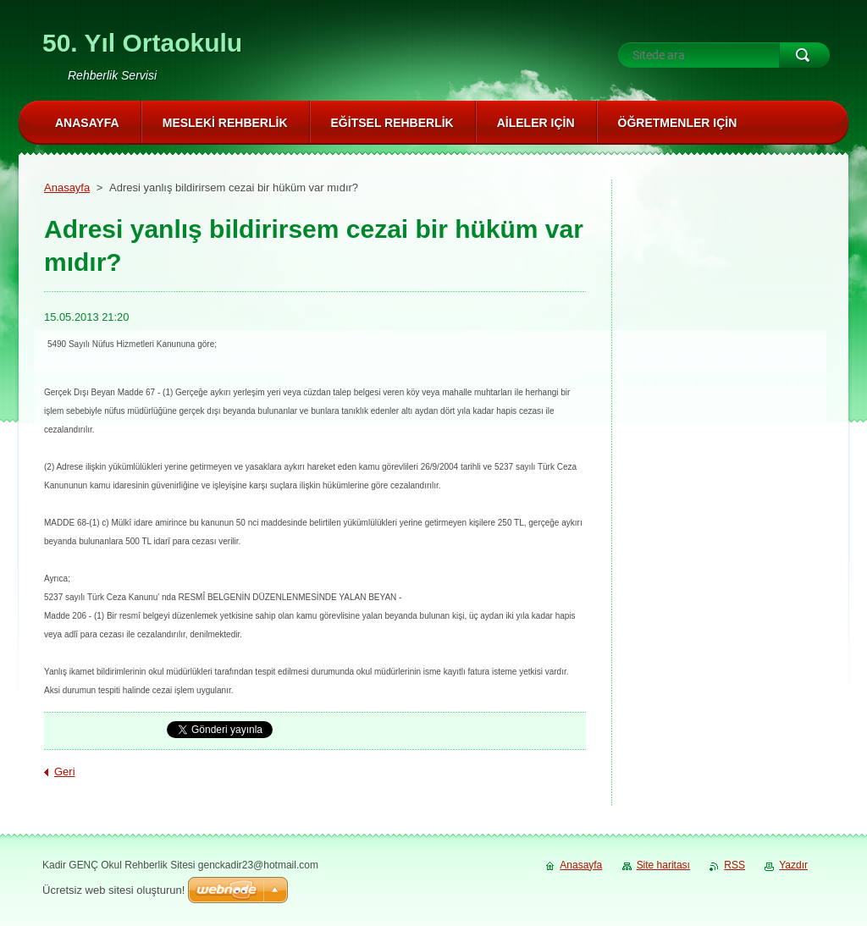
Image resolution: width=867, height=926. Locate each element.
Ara (804, 55)
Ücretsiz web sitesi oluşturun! (113, 890)
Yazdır (793, 865)
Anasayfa (67, 187)
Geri (64, 771)
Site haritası (663, 865)
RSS (734, 865)
